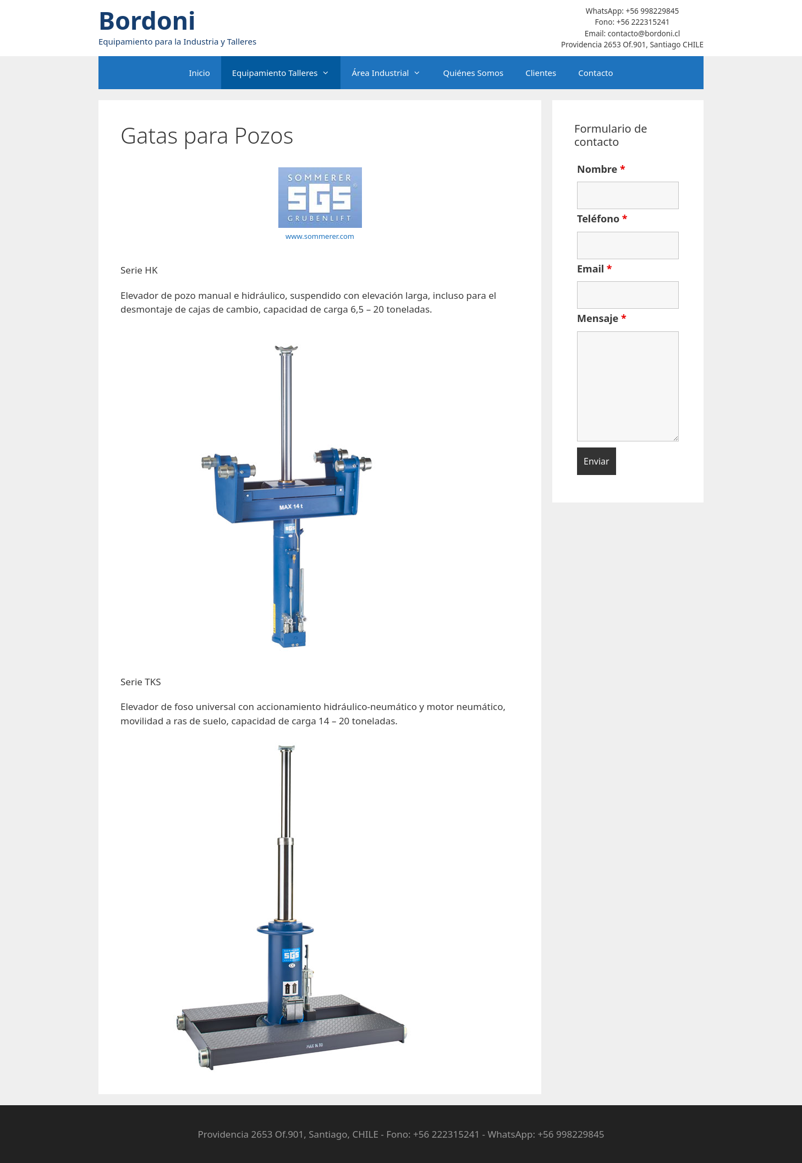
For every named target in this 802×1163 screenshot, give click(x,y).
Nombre (601, 169)
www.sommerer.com (319, 236)
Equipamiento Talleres (286, 72)
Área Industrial (391, 72)
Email (594, 268)
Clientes (540, 72)
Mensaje (602, 318)
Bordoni (147, 20)
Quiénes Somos (473, 72)
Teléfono (602, 218)
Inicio (199, 72)
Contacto (595, 72)
